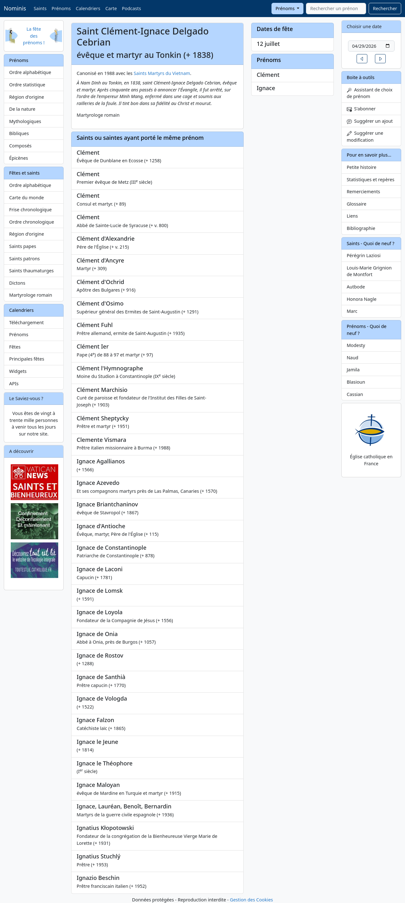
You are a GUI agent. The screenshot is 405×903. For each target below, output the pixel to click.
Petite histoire (362, 167)
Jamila (353, 370)
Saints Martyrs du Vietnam (162, 73)
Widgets (18, 371)
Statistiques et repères (371, 179)
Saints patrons (24, 259)
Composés (20, 146)
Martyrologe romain (30, 295)
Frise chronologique (30, 210)
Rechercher (385, 8)
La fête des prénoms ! (34, 36)
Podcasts (131, 8)
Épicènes (18, 158)
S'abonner (361, 109)
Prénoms (61, 8)
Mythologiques (25, 121)
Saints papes (22, 246)
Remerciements (363, 192)
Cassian (355, 394)
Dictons (17, 283)
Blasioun (356, 382)
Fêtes (15, 347)
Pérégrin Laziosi (364, 255)
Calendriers (88, 8)
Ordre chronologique (31, 222)
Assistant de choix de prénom (370, 93)
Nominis (15, 8)
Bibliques (19, 133)
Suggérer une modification (365, 136)
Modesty (356, 345)
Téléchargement (26, 322)
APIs (14, 383)
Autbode (356, 287)
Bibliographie (361, 228)
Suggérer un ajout (370, 121)
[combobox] (336, 8)
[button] (362, 58)
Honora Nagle (362, 299)
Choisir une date (364, 26)
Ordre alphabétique (30, 72)
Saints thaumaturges (31, 271)
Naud (352, 358)
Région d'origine (26, 97)
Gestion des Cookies (251, 900)
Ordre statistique (27, 85)
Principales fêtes (26, 359)
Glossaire (356, 204)
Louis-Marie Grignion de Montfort (369, 271)
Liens (352, 216)
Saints (40, 8)
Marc (352, 311)
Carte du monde (26, 198)
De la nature (22, 109)
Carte (111, 8)
